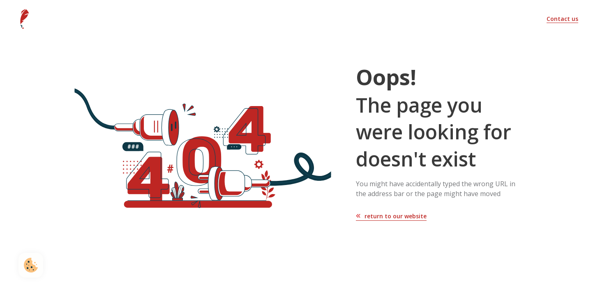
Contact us (562, 19)
